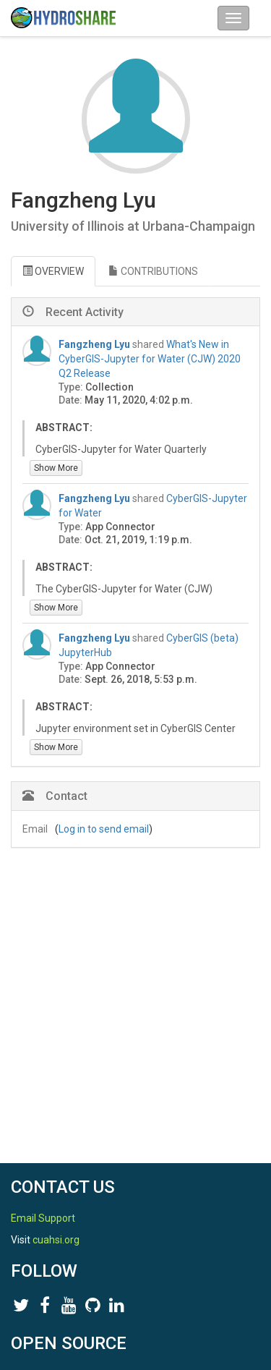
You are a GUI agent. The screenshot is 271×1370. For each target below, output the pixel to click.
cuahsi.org (56, 1240)
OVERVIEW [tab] (53, 271)
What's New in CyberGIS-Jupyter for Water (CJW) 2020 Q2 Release (150, 359)
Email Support (43, 1218)
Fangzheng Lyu (94, 344)
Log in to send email (104, 829)
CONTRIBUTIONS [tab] (153, 271)
